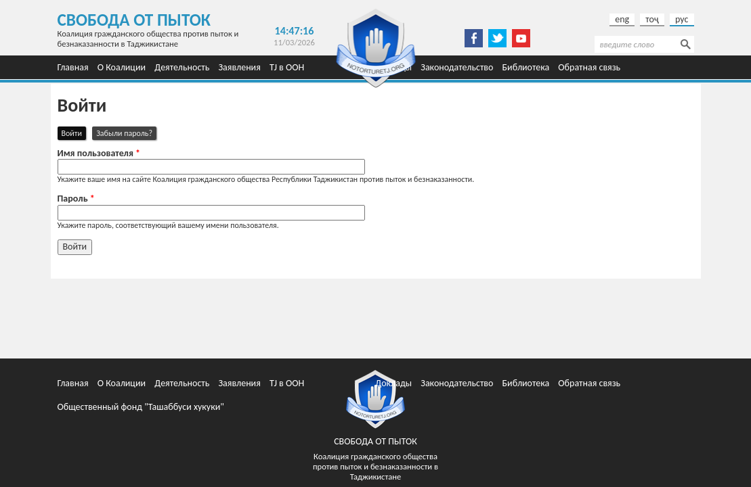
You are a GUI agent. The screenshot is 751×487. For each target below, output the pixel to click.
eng (622, 19)
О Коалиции (122, 67)
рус (681, 19)
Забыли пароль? (124, 133)
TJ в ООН (287, 67)
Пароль (76, 198)
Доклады (393, 383)
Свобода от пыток (134, 19)
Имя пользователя (99, 153)
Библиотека (526, 67)
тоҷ (652, 19)
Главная (73, 67)
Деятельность (181, 67)
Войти (74, 132)
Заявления (239, 67)
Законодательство (457, 67)
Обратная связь (589, 67)
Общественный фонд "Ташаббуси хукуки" (141, 407)
